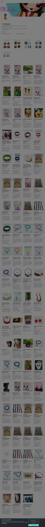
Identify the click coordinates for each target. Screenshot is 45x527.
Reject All (33, 522)
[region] (22, 522)
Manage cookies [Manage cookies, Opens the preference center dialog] (33, 520)
